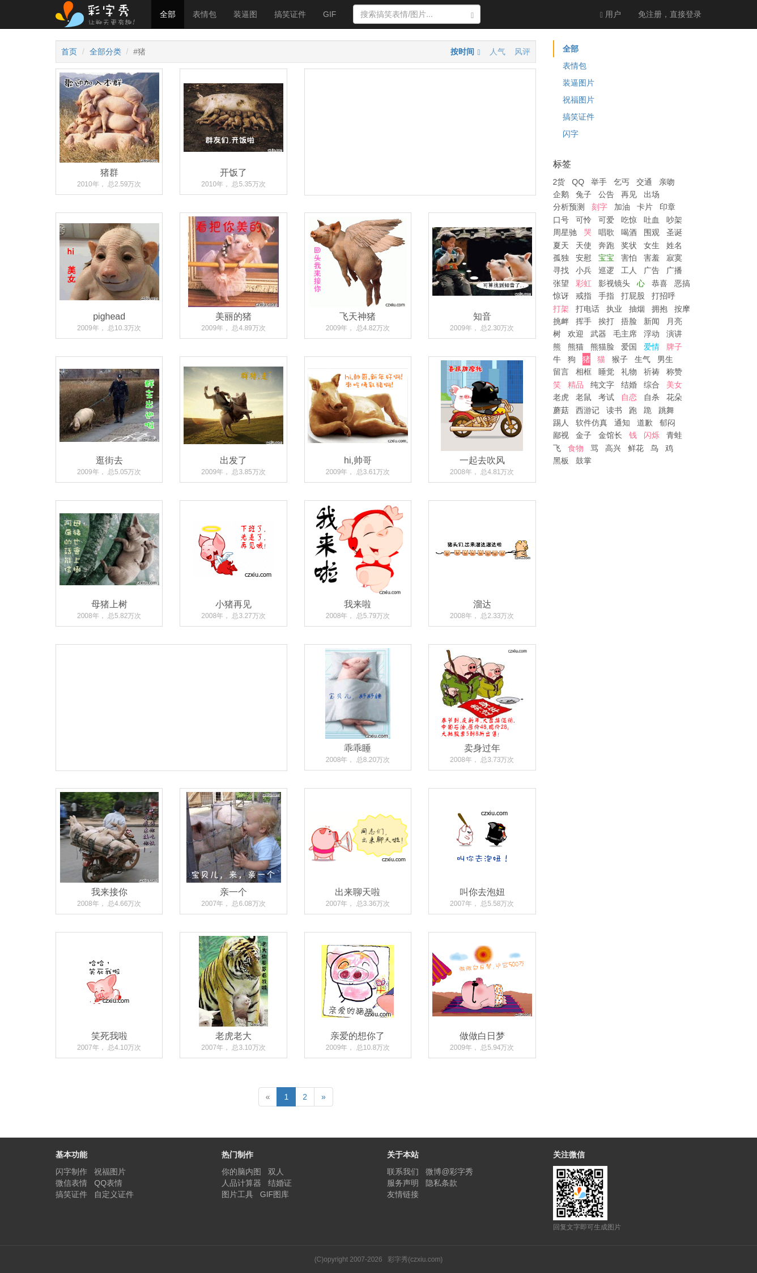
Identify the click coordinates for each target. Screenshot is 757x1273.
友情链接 (403, 1194)
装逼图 (245, 14)
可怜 (584, 219)
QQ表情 (108, 1182)
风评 (522, 51)
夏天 (561, 245)
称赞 (674, 371)
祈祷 (652, 371)
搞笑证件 (290, 14)
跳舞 (666, 410)
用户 (610, 14)
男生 (665, 359)
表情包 (204, 14)
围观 (652, 232)
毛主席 (625, 333)
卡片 (645, 206)
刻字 (599, 206)
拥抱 (659, 308)
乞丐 (622, 181)
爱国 (629, 346)
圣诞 (674, 232)
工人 (629, 270)
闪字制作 (71, 1171)
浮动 (652, 333)
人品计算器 (241, 1182)
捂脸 (629, 321)
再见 (629, 194)
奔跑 (606, 245)
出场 (652, 194)
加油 (622, 206)
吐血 (652, 219)
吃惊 (629, 219)
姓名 (674, 245)
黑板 (561, 460)
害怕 (629, 257)
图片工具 (237, 1194)
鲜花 (636, 448)
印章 (667, 206)
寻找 (561, 270)
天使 (584, 245)
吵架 (674, 219)
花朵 (674, 397)
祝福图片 (578, 99)
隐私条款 (441, 1182)
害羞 (652, 257)
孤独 (561, 257)
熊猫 (576, 346)
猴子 (620, 359)
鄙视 (561, 435)
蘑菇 (561, 410)
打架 (561, 308)
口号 (561, 219)
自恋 (629, 397)
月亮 (674, 321)
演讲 (674, 333)
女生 (652, 245)
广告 (652, 270)
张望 (561, 283)
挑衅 (561, 321)
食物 (576, 448)
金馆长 (610, 435)
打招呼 (663, 295)
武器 (598, 333)
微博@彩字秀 (449, 1171)
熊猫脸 (602, 346)
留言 (561, 371)
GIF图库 (274, 1194)
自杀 (652, 397)
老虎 (561, 397)
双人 (276, 1171)
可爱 (606, 219)
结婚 (629, 384)
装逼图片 (578, 82)
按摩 (682, 308)
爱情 (652, 346)
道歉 (645, 422)
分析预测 (569, 206)
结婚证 (280, 1182)
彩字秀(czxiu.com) (415, 1259)
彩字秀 (99, 14)
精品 (576, 384)
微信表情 (71, 1182)
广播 (674, 270)
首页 (69, 51)
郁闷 (667, 422)
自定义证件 (114, 1194)
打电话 (587, 308)
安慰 (584, 257)
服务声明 (403, 1182)
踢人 (561, 422)
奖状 (629, 245)
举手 (599, 181)
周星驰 (565, 232)
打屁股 (633, 295)
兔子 (584, 194)
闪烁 (652, 435)
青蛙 (674, 435)
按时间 (462, 51)
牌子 (674, 346)
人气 (497, 51)
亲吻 (667, 181)
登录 (669, 14)
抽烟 (637, 308)
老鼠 (584, 397)
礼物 (629, 371)
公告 (606, 194)
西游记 (587, 410)
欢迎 (576, 333)
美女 (674, 384)
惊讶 (561, 295)
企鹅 (561, 194)
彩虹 (584, 283)
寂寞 (674, 257)
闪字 (571, 133)
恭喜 (659, 283)
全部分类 (105, 51)
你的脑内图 (241, 1171)
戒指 (584, 295)
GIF (329, 14)
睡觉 (606, 371)
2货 (559, 181)
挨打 (606, 321)
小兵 (584, 270)
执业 (614, 308)
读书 (614, 410)
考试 (606, 397)
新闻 (652, 321)
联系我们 (403, 1171)
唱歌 (606, 232)
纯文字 (602, 384)
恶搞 (682, 283)
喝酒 (629, 232)
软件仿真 (591, 422)
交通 (644, 181)
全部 (168, 14)
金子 (584, 435)
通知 (622, 422)
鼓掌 (584, 460)
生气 (642, 359)
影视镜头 (614, 283)
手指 (606, 295)
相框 (584, 371)
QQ (578, 181)
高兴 (613, 448)
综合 (652, 384)
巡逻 (606, 270)
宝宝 (606, 257)
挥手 (584, 321)
